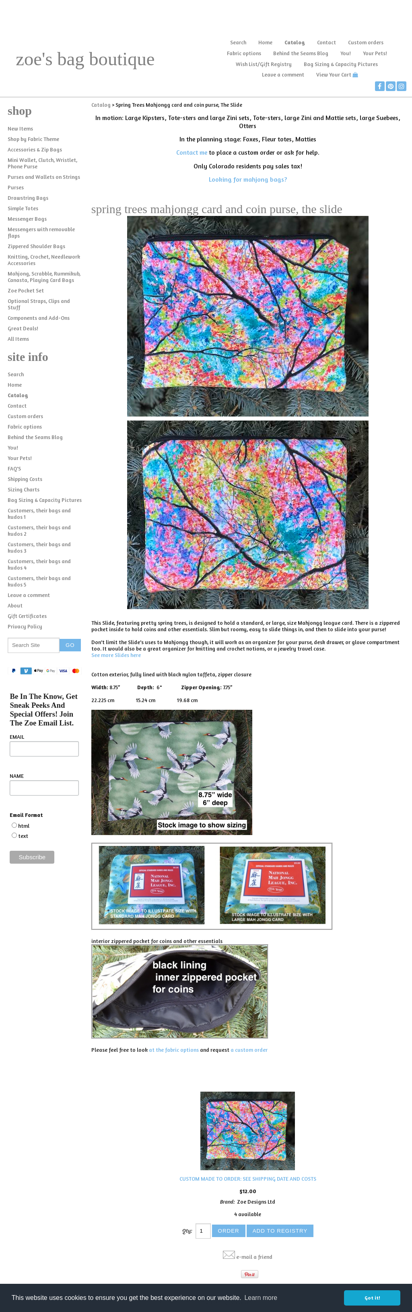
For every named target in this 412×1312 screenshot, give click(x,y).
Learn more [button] (260, 1297)
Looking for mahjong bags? (248, 179)
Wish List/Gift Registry (264, 64)
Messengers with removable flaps (41, 232)
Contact (326, 42)
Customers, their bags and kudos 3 (39, 547)
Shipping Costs (25, 479)
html (23, 826)
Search (238, 42)
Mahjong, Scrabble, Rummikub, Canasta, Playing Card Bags (44, 276)
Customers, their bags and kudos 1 (39, 513)
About (15, 605)
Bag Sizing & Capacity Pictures (341, 64)
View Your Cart (333, 74)
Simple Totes (23, 208)
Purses (16, 187)
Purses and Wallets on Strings (44, 177)
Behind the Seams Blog (300, 53)
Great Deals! (23, 328)
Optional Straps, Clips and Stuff (39, 304)
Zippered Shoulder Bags (36, 246)
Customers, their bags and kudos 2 (39, 530)
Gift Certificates (27, 616)
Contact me (191, 152)
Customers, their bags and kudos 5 (39, 581)
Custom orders (365, 42)
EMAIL (17, 737)
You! (345, 53)
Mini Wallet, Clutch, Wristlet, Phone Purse (42, 163)
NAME (17, 776)
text (23, 836)
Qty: (187, 1230)
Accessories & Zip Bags (35, 149)
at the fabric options (174, 1050)
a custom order (249, 1050)
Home (265, 42)
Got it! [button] (372, 1298)
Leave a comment (283, 74)
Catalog (294, 42)
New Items (20, 128)
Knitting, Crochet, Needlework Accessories (44, 259)
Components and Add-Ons (39, 318)
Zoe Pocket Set (26, 290)
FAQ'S (14, 468)
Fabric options (244, 53)
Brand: (227, 1201)
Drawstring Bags (28, 198)
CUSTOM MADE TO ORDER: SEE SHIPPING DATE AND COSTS (247, 1178)
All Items (18, 339)
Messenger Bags (27, 219)
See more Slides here (116, 655)
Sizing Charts (23, 489)
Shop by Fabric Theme (33, 139)
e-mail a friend (254, 1257)
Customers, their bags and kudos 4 (39, 564)
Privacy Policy (25, 626)
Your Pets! (375, 53)
